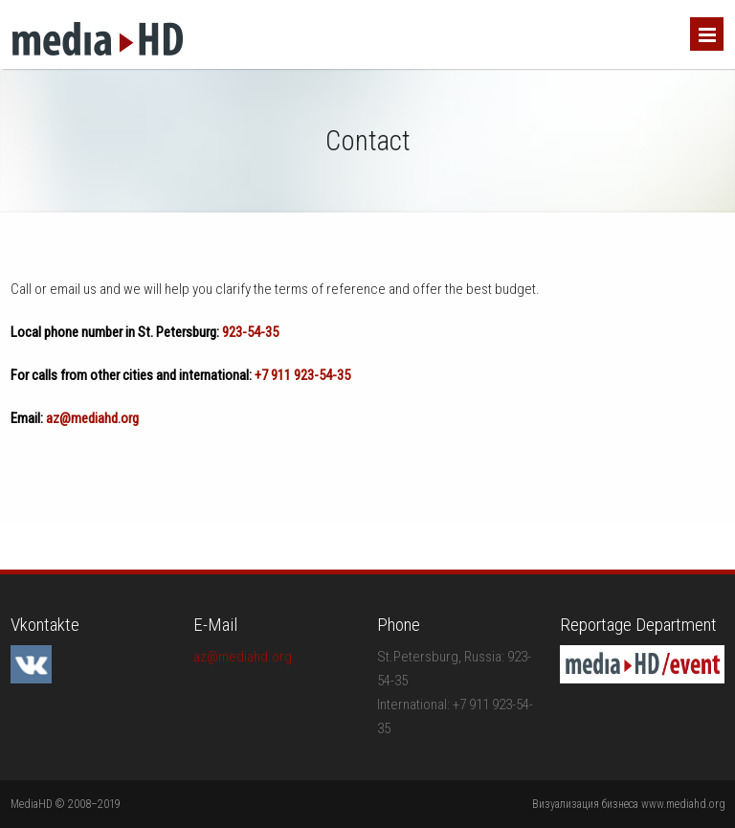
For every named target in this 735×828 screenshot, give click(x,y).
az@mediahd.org (92, 418)
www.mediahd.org (683, 804)
